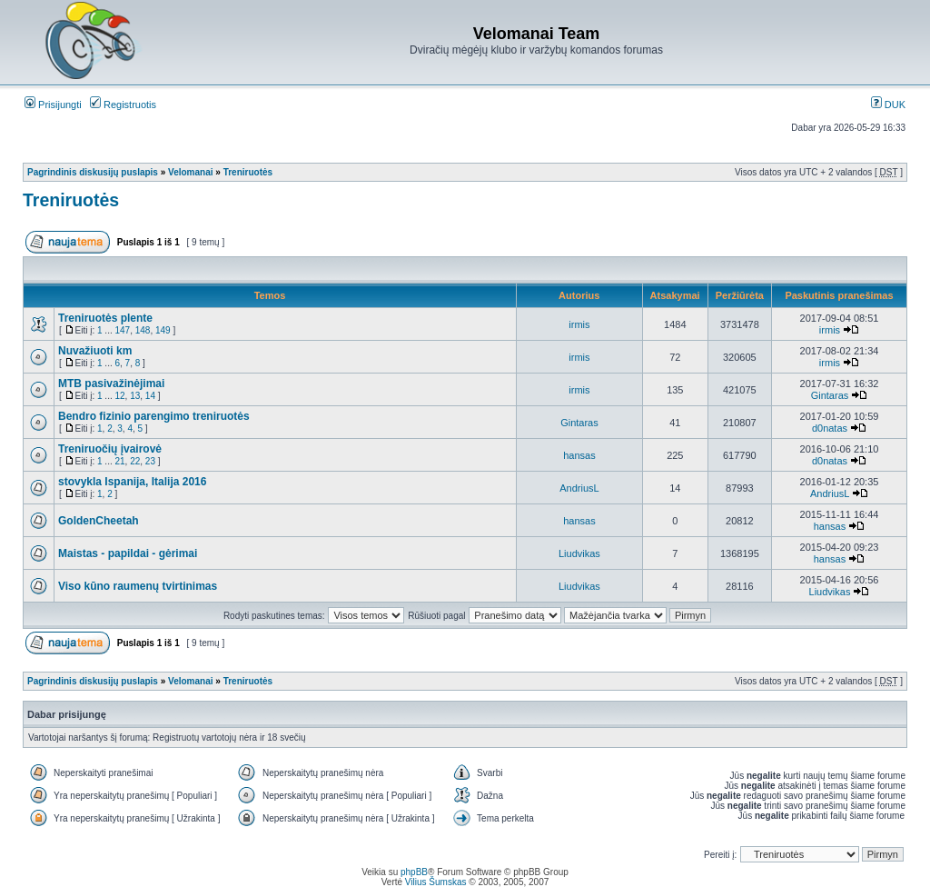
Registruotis (123, 104)
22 (135, 461)
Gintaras (830, 395)
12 (119, 396)
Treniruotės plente (105, 318)
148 (143, 330)
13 (135, 396)
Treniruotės (247, 172)
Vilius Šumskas (436, 882)
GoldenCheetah (98, 520)
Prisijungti (53, 104)
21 (119, 461)
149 (163, 330)
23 (150, 461)
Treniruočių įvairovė (110, 449)
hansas (579, 455)
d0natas (829, 428)
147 (122, 330)
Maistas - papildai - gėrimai (127, 553)
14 (150, 396)
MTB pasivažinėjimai (111, 383)
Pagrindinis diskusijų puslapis (92, 172)
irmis (579, 324)
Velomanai (190, 172)
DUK (888, 104)
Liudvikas (579, 553)
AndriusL (579, 488)
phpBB (414, 872)
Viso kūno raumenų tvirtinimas (137, 586)
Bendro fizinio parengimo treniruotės (154, 416)
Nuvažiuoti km (95, 350)
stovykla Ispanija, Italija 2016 (132, 481)
